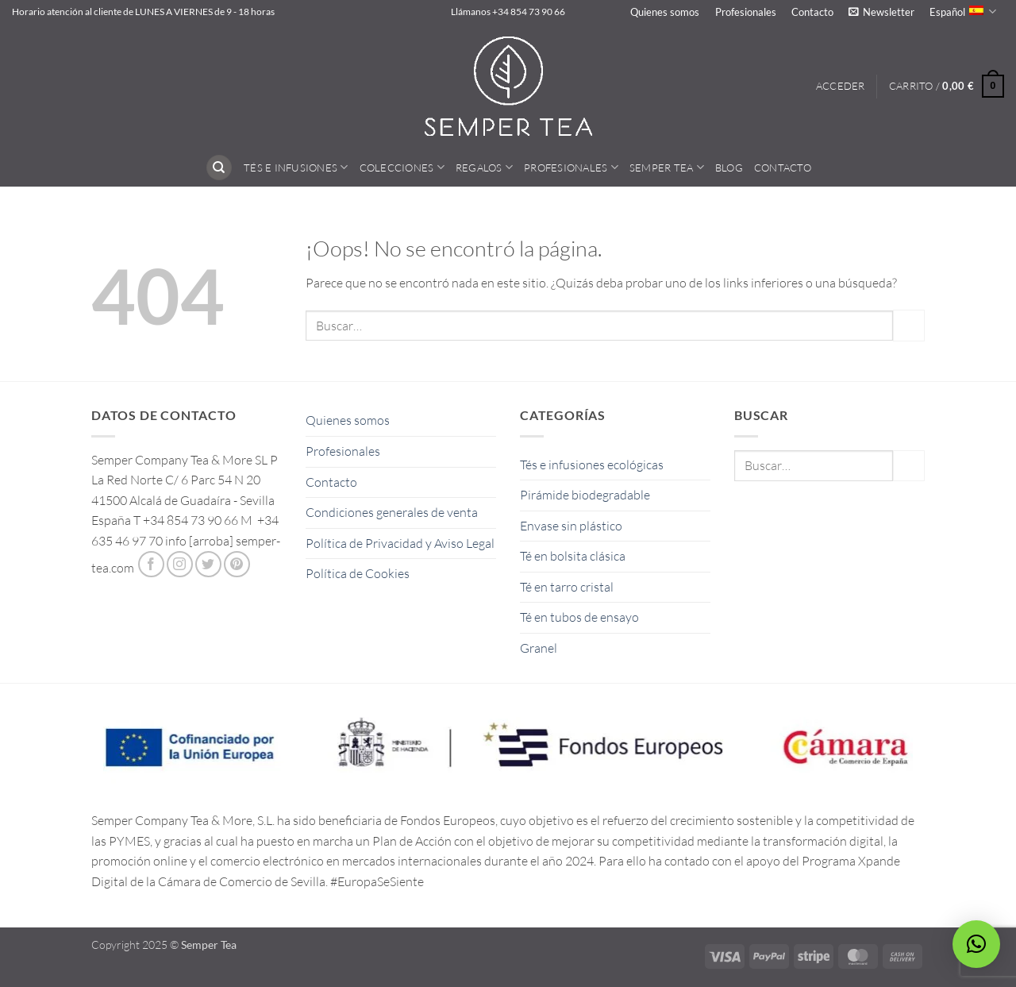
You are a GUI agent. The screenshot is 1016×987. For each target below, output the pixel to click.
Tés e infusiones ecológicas (592, 464)
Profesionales (745, 12)
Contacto (812, 12)
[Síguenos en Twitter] (208, 564)
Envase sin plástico (571, 526)
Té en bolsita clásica (572, 556)
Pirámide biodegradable (585, 495)
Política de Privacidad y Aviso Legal (400, 543)
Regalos (484, 167)
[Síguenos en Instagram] (180, 564)
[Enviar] (909, 325)
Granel (538, 648)
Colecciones (402, 167)
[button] (881, 12)
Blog (729, 167)
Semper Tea (666, 167)
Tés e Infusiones (296, 167)
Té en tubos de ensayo (579, 617)
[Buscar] (219, 168)
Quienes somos (664, 12)
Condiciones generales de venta (392, 512)
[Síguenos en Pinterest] (237, 564)
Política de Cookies (358, 573)
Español (962, 11)
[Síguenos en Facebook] (151, 564)
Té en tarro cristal (567, 587)
